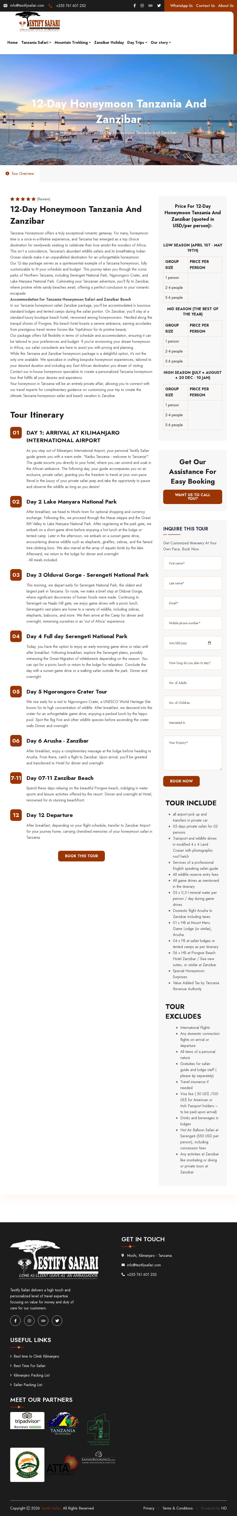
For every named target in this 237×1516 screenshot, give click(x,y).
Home (12, 42)
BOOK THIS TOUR (81, 856)
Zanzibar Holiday (109, 42)
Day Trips (135, 42)
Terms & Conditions (177, 1508)
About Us (226, 5)
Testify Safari (51, 1508)
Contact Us (205, 5)
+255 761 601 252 (71, 5)
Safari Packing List (26, 1384)
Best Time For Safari (27, 1365)
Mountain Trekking (71, 42)
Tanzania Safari (34, 42)
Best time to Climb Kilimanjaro (34, 1356)
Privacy (148, 1508)
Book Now (181, 781)
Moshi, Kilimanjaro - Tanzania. (147, 1255)
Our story (159, 42)
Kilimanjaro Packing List (30, 1375)
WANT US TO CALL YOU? (192, 496)
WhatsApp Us (181, 5)
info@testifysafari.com (27, 5)
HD (224, 1508)
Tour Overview (20, 173)
